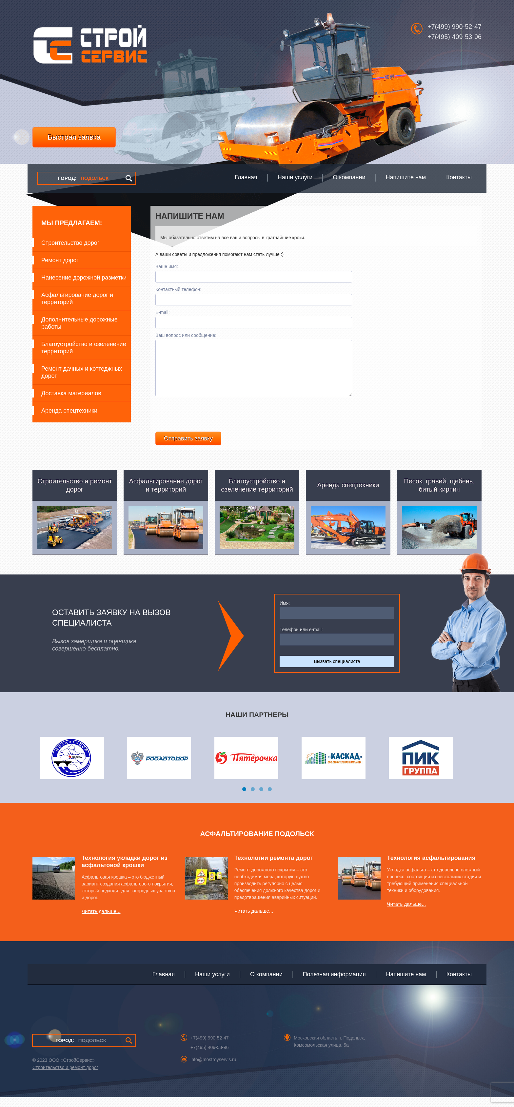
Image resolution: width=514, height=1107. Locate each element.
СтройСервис (89, 48)
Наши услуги (212, 984)
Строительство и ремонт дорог (65, 1077)
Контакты (459, 984)
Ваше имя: (166, 266)
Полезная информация (334, 984)
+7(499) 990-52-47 (454, 26)
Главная (163, 984)
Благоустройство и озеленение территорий (83, 348)
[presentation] (205, 422)
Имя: (285, 612)
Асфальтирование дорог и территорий (77, 298)
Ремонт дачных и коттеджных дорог (81, 372)
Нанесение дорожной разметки (84, 277)
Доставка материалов (71, 393)
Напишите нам (406, 984)
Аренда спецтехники (69, 410)
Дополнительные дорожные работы (79, 323)
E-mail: (162, 312)
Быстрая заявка (74, 137)
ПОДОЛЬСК (83, 178)
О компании (266, 984)
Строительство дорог (70, 243)
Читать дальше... (101, 921)
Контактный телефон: (178, 289)
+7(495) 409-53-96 (454, 36)
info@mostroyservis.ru (213, 1069)
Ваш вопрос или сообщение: (185, 335)
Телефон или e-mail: (301, 639)
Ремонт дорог (60, 260)
